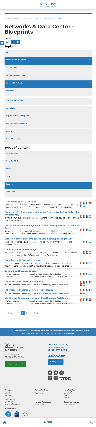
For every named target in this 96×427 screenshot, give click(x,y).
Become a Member (15, 364)
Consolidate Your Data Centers (21, 201)
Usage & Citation (10, 399)
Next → (37, 313)
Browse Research (39, 404)
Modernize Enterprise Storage (21, 249)
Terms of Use (9, 401)
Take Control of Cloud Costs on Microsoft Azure (30, 290)
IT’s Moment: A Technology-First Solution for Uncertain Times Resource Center (52, 330)
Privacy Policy (9, 403)
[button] (48, 422)
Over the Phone (68, 394)
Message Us (55, 362)
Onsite (65, 395)
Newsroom (8, 395)
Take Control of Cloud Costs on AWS (24, 281)
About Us (7, 392)
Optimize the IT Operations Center (23, 260)
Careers (7, 394)
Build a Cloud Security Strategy (21, 271)
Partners (36, 392)
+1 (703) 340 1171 (67, 333)
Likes (16, 42)
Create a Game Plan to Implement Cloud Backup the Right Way (38, 239)
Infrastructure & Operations (32, 18)
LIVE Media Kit (38, 394)
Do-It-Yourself (68, 392)
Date (7, 42)
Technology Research (12, 18)
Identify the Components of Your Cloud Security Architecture (37, 298)
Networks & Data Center (53, 18)
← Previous (10, 313)
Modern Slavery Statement (13, 404)
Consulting (67, 397)
